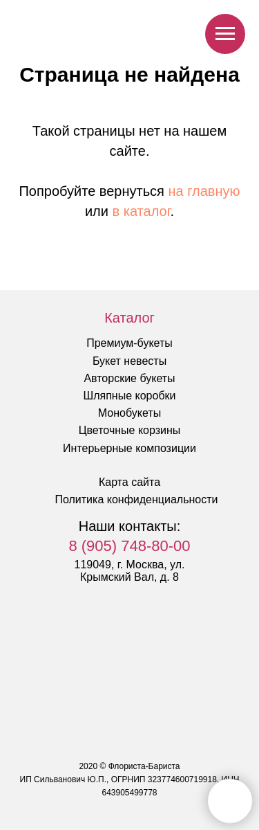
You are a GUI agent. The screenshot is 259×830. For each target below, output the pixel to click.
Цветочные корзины (130, 430)
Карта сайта (129, 482)
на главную (204, 191)
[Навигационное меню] (225, 34)
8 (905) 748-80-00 (129, 545)
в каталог (142, 211)
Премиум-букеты (129, 343)
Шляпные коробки (130, 396)
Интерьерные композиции (129, 448)
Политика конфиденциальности (136, 499)
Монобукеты (129, 413)
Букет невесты (129, 361)
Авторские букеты (129, 378)
